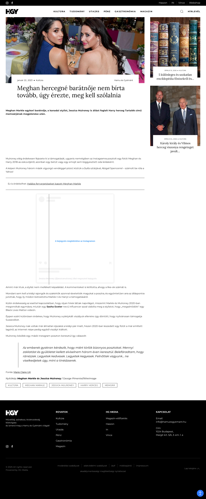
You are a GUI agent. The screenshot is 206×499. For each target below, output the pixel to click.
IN (173, 2)
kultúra (13, 385)
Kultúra (60, 11)
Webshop (194, 2)
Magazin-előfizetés (116, 418)
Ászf (113, 465)
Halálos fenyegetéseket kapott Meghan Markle (54, 183)
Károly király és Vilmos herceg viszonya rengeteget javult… (175, 147)
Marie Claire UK (22, 372)
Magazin (146, 11)
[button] (198, 468)
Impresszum (142, 465)
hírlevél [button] (194, 11)
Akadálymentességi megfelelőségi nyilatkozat (103, 471)
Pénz (107, 11)
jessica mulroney (63, 385)
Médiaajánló (125, 465)
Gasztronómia (125, 11)
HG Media (23, 470)
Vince (181, 2)
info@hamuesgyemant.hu (171, 421)
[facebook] (12, 3)
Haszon (163, 2)
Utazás (94, 11)
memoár (110, 385)
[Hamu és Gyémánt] (12, 11)
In (107, 429)
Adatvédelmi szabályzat (95, 465)
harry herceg (89, 385)
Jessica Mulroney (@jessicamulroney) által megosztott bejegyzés (68, 278)
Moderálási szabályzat (68, 465)
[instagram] (7, 3)
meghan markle (35, 385)
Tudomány (77, 11)
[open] (200, 493)
